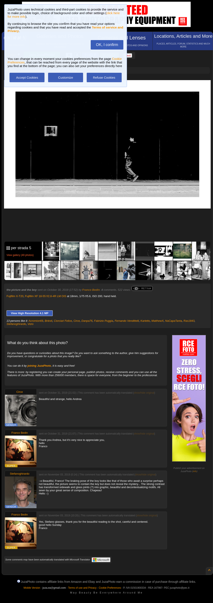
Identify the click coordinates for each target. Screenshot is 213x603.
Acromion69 (35, 320)
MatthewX (157, 320)
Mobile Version (32, 587)
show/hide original (144, 392)
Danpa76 (87, 320)
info (195, 471)
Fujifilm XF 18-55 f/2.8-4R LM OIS (45, 296)
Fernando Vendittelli (127, 320)
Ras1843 (188, 320)
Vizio (31, 324)
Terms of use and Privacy (82, 587)
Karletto (145, 320)
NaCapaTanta (173, 320)
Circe (76, 320)
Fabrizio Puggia (103, 320)
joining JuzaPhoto (39, 365)
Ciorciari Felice (63, 320)
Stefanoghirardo (16, 324)
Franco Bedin (91, 289)
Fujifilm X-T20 (15, 296)
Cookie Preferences (110, 587)
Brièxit (48, 320)
